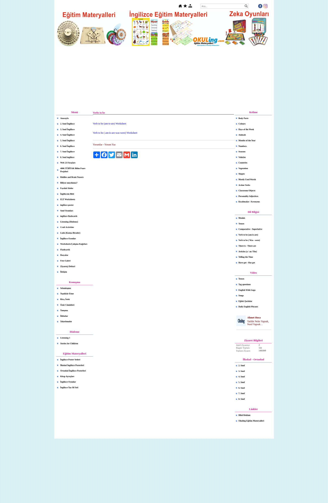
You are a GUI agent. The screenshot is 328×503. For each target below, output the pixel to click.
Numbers (242, 146)
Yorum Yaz (109, 144)
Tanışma (64, 310)
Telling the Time (245, 257)
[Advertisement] (164, 78)
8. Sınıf (241, 399)
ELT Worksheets (67, 199)
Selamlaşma (65, 288)
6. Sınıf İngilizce (67, 146)
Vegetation (243, 168)
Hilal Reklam (244, 415)
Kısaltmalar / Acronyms (249, 201)
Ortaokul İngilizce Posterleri (73, 371)
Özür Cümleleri (67, 305)
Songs (241, 295)
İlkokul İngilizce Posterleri (72, 365)
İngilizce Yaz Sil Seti (69, 387)
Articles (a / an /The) (247, 251)
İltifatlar (64, 316)
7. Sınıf (241, 393)
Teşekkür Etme (67, 293)
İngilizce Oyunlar (68, 238)
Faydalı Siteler (66, 188)
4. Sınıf (241, 376)
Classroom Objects (246, 190)
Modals (241, 218)
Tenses (241, 223)
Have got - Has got (246, 262)
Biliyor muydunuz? (68, 183)
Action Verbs (244, 185)
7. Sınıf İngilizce (67, 151)
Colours (242, 124)
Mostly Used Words (247, 179)
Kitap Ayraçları (67, 376)
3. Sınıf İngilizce (67, 129)
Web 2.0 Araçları (68, 163)
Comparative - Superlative (250, 229)
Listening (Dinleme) (69, 222)
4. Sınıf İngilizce (67, 135)
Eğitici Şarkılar (245, 301)
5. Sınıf (241, 382)
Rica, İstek (65, 299)
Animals (242, 135)
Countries (242, 163)
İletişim (63, 272)
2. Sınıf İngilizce (67, 124)
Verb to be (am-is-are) (248, 235)
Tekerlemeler (66, 321)
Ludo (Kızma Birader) (70, 233)
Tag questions (244, 284)
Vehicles (242, 157)
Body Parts (243, 118)
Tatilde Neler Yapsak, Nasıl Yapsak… (258, 323)
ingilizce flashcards (68, 216)
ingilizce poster (67, 205)
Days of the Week (246, 129)
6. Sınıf (241, 388)
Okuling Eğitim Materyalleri (251, 421)
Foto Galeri (65, 261)
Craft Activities (67, 227)
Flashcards (65, 249)
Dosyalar (64, 255)
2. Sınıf (241, 365)
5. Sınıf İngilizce (67, 140)
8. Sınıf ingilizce (67, 157)
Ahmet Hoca (254, 317)
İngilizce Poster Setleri (70, 359)
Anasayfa (64, 118)
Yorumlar (97, 144)
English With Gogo (246, 290)
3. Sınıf (241, 371)
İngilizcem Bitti (67, 194)
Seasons (241, 151)
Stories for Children (69, 343)
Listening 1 (65, 338)
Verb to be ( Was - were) (249, 240)
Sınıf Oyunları (66, 210)
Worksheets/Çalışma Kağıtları (73, 244)
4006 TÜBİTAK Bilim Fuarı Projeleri (72, 170)
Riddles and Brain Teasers (72, 177)
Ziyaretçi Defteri (67, 266)
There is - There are (247, 246)
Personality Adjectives (248, 196)
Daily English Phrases (248, 306)
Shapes (241, 174)
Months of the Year (247, 140)
